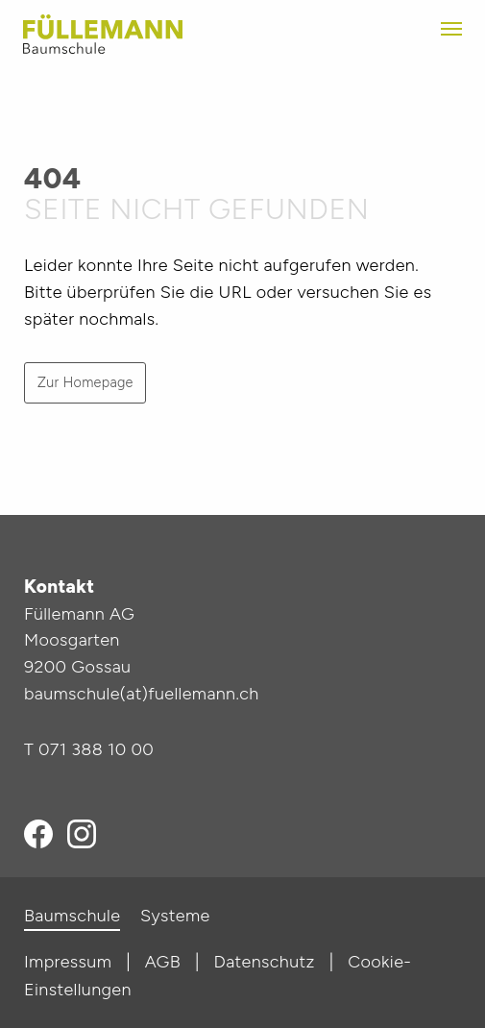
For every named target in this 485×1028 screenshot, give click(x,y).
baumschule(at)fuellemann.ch (141, 693)
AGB (163, 961)
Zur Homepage (85, 382)
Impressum (67, 961)
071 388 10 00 (96, 749)
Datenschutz (264, 961)
